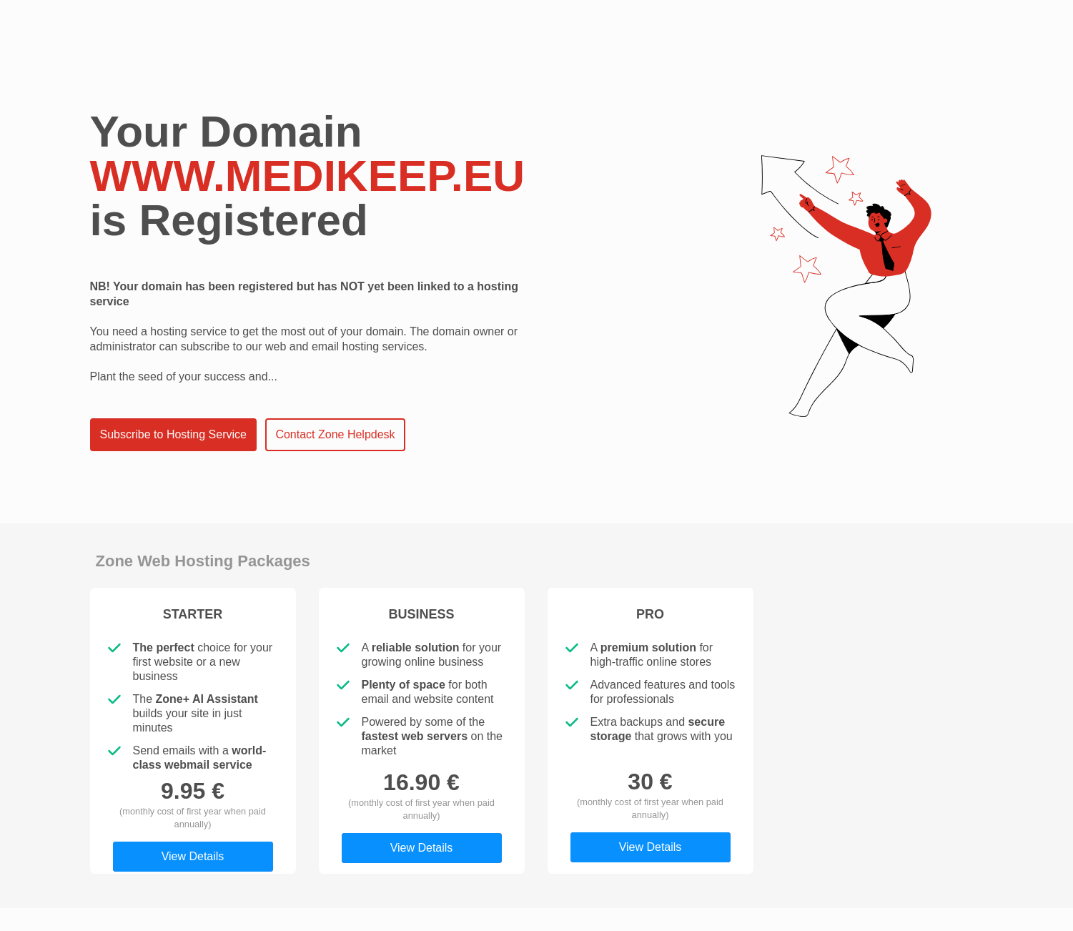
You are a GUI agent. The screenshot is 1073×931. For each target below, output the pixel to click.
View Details (193, 856)
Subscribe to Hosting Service (173, 434)
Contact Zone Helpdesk (335, 434)
